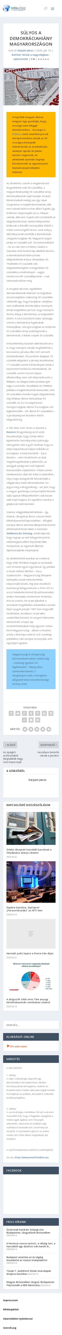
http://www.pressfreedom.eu (31, 1157)
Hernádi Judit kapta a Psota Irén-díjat (30, 953)
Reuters (11, 432)
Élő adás (17, 1046)
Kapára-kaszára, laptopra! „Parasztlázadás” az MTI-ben (24, 909)
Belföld (16, 54)
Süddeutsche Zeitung (19, 533)
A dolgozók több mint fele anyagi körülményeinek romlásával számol (28, 1001)
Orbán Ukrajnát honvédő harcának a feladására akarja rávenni (29, 851)
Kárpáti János (26, 50)
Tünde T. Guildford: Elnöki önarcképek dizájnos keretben (28, 1272)
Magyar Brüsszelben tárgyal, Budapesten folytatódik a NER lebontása (30, 1283)
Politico (16, 134)
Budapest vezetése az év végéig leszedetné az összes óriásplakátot (26, 1259)
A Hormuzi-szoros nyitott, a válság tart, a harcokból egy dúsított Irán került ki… (30, 1245)
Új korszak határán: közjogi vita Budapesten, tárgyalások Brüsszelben (28, 1231)
